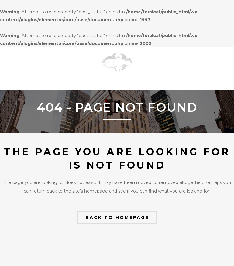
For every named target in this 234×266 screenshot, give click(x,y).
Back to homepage (117, 217)
